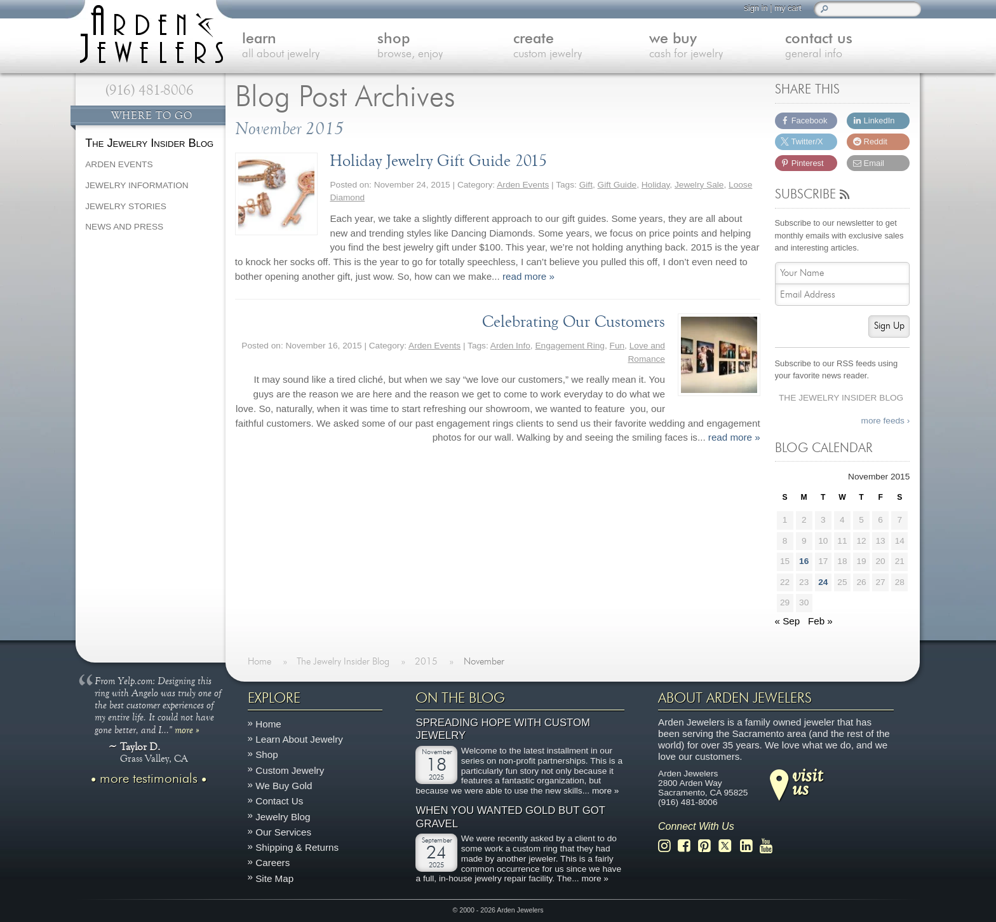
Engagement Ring (569, 345)
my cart (787, 8)
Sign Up (889, 326)
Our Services (283, 831)
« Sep (787, 621)
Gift (586, 184)
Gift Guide (617, 184)
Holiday (656, 184)
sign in (755, 8)
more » (187, 728)
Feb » (820, 621)
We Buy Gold (283, 785)
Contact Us (279, 800)
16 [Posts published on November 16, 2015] (804, 561)
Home (268, 724)
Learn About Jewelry (299, 739)
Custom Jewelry (289, 769)
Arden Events (523, 184)
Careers (272, 862)
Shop (266, 754)
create (581, 46)
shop (445, 46)
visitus (807, 780)
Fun (617, 345)
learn (310, 46)
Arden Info (510, 345)
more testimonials (149, 778)
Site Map (274, 877)
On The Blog (460, 698)
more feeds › (885, 420)
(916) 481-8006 (149, 90)
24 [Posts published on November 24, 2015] (823, 582)
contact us (853, 46)
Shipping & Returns (297, 847)
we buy (717, 46)
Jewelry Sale (699, 184)
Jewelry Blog (282, 816)
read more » (528, 276)
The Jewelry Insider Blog (841, 398)
